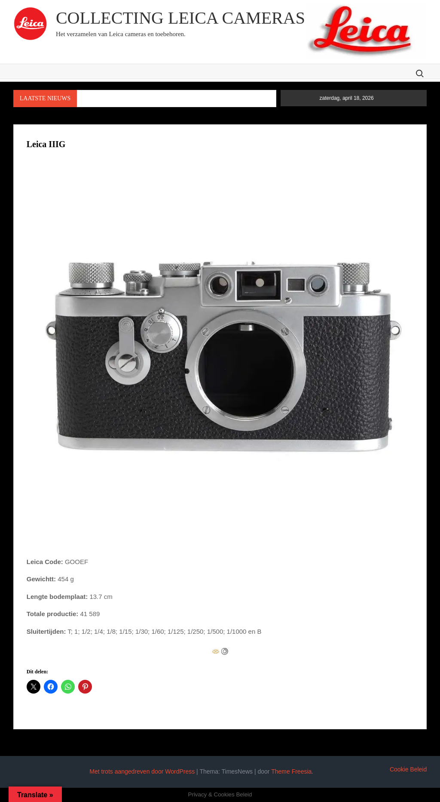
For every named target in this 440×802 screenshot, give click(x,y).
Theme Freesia (291, 771)
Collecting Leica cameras (180, 18)
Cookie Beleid (408, 769)
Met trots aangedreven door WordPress (142, 771)
